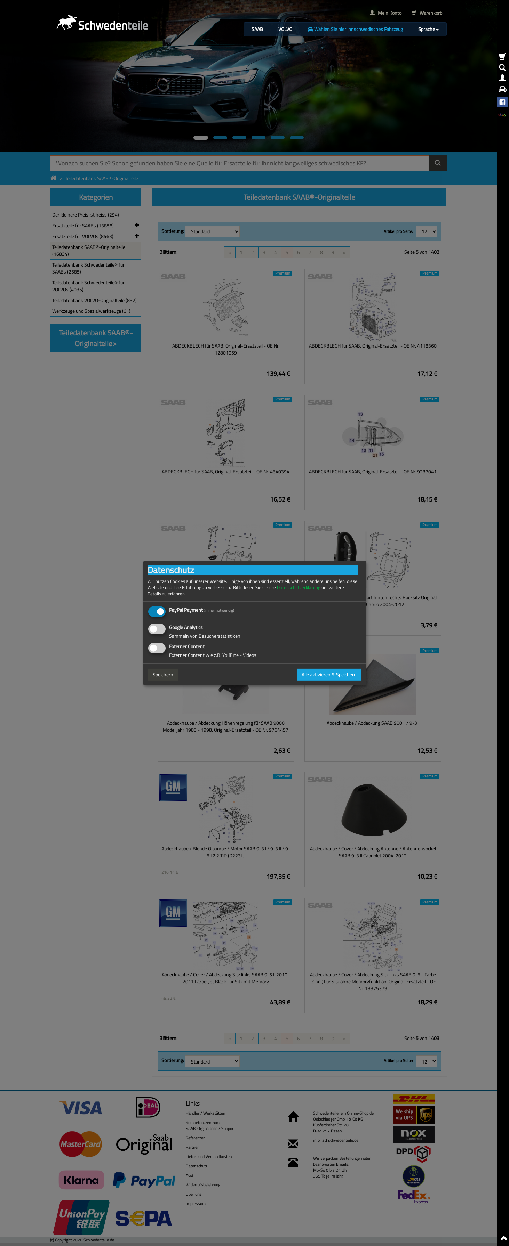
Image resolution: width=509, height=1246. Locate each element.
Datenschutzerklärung (298, 587)
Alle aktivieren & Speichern (329, 674)
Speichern (163, 674)
